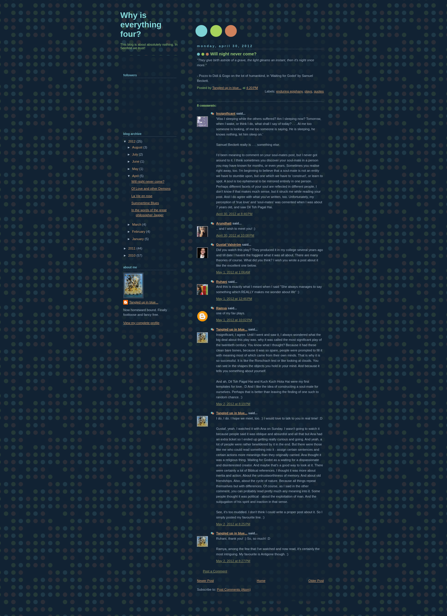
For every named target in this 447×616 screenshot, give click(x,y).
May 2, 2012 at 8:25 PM (233, 524)
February (139, 231)
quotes (319, 91)
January (138, 239)
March (137, 224)
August (137, 147)
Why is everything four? (141, 25)
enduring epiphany (289, 91)
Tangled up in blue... (231, 329)
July (135, 154)
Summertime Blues (145, 203)
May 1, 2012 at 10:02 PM (234, 320)
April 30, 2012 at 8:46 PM (234, 214)
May (135, 169)
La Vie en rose (142, 196)
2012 (132, 141)
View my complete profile (141, 323)
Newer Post (205, 580)
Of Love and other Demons (151, 188)
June (136, 161)
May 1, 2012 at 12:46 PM (234, 298)
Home (261, 580)
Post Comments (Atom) (234, 589)
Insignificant (225, 113)
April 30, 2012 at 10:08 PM (235, 235)
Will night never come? (148, 181)
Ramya (221, 308)
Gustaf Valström (228, 244)
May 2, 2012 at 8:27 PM (233, 561)
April (135, 176)
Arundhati (223, 223)
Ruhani (221, 281)
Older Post (316, 580)
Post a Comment (215, 571)
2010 (132, 255)
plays (308, 91)
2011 (132, 248)
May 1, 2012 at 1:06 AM (233, 272)
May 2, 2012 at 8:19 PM (233, 404)
